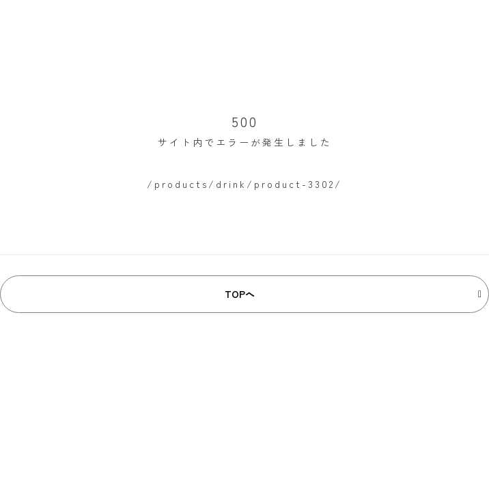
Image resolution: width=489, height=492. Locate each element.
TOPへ (240, 294)
